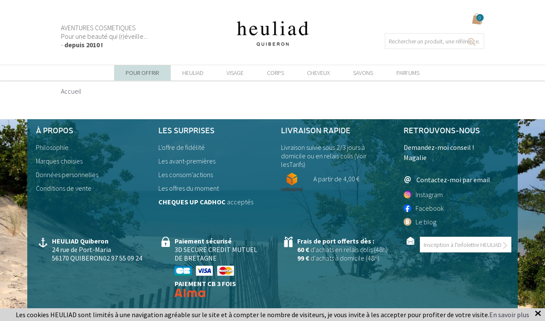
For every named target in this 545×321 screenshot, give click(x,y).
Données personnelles (67, 174)
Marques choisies (59, 161)
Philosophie (52, 147)
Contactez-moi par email (447, 179)
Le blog (420, 222)
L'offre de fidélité (181, 147)
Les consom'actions (185, 174)
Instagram (423, 194)
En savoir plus (509, 314)
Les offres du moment (188, 188)
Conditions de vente (64, 188)
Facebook (424, 208)
